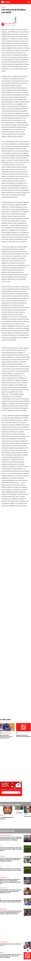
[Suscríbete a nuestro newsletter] (18, 792)
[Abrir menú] (29, 2)
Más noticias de (10, 804)
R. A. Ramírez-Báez (11, 23)
